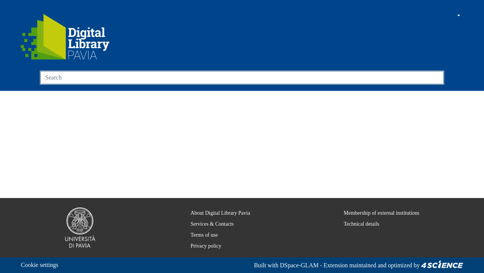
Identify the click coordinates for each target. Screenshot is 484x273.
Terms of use (200, 235)
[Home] (65, 36)
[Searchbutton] (435, 77)
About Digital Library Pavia (216, 213)
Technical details (356, 224)
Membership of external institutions (379, 213)
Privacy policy (201, 246)
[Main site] (423, 16)
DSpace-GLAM (291, 265)
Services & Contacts (208, 224)
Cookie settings (42, 264)
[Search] (233, 77)
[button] (437, 16)
